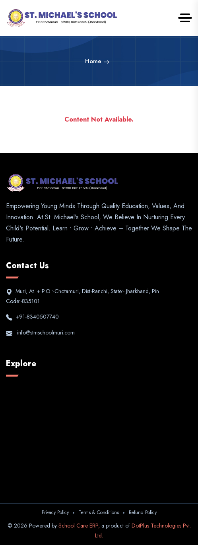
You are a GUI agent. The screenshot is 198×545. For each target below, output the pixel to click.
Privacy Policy (55, 512)
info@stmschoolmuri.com (44, 332)
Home (97, 61)
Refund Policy (143, 512)
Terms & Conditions (99, 512)
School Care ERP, (79, 526)
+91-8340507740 (36, 317)
